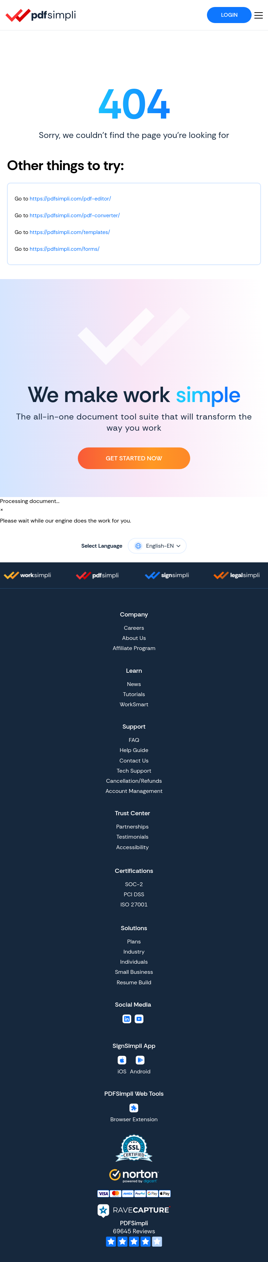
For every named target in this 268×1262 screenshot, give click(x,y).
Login (229, 15)
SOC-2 (134, 884)
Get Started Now (134, 458)
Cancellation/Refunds (134, 781)
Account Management (134, 791)
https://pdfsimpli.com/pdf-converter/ (75, 215)
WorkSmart (134, 704)
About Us (134, 638)
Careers (134, 628)
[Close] (1, 509)
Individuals (134, 961)
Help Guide (134, 750)
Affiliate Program (134, 648)
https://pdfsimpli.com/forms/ (64, 249)
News (134, 684)
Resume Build (134, 982)
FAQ (134, 740)
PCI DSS (134, 894)
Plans (134, 941)
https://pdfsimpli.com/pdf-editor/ (70, 198)
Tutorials (134, 694)
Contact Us (133, 760)
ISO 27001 (134, 904)
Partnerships (132, 826)
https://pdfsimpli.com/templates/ (70, 232)
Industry (134, 951)
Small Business (134, 972)
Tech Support (134, 770)
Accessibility (132, 847)
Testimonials (133, 836)
